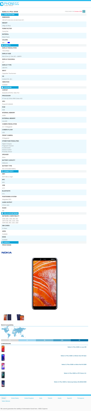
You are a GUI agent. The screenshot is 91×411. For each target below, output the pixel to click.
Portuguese (81, 398)
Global (3, 398)
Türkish (50, 398)
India (40, 398)
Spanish (69, 398)
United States (15, 398)
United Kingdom (29, 398)
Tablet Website (6, 401)
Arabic (60, 398)
